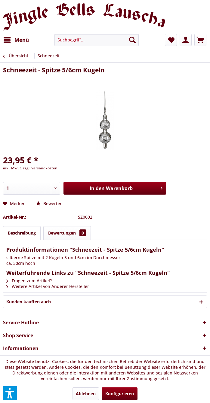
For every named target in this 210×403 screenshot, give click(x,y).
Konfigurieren (119, 393)
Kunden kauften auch (28, 302)
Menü (16, 39)
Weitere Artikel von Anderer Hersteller (47, 286)
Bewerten (49, 203)
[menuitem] (16, 40)
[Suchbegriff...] (96, 40)
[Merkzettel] (171, 40)
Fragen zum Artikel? (29, 280)
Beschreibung (22, 233)
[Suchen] (132, 40)
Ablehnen (86, 393)
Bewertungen (67, 232)
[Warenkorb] (200, 40)
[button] (10, 393)
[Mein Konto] (186, 40)
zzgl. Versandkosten (40, 168)
